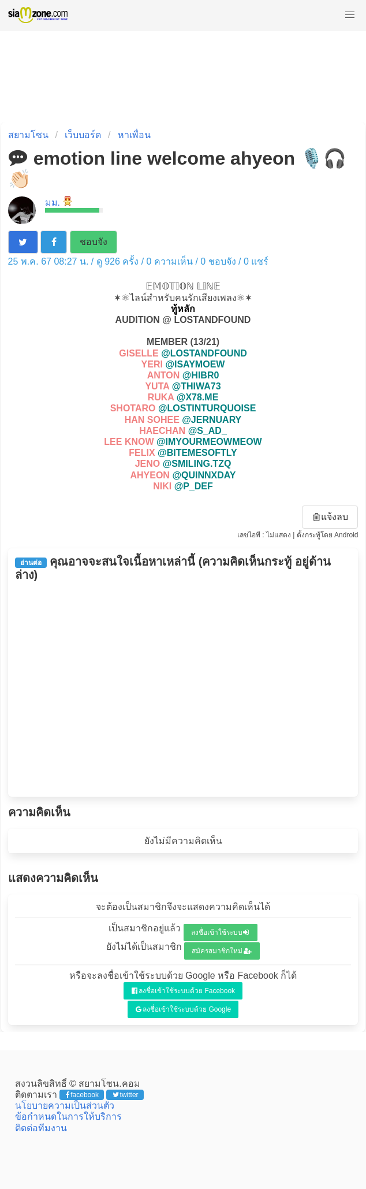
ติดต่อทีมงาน (41, 1128)
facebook (82, 1095)
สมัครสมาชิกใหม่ (222, 951)
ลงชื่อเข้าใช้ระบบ (220, 932)
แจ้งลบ (331, 517)
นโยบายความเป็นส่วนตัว (64, 1105)
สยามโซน (28, 135)
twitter (126, 1095)
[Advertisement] (183, 689)
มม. (52, 202)
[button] (350, 15)
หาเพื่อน (134, 135)
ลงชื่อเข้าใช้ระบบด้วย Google (183, 1009)
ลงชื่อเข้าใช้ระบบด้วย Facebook (183, 991)
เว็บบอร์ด (83, 135)
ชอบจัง (93, 242)
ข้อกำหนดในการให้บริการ (68, 1116)
